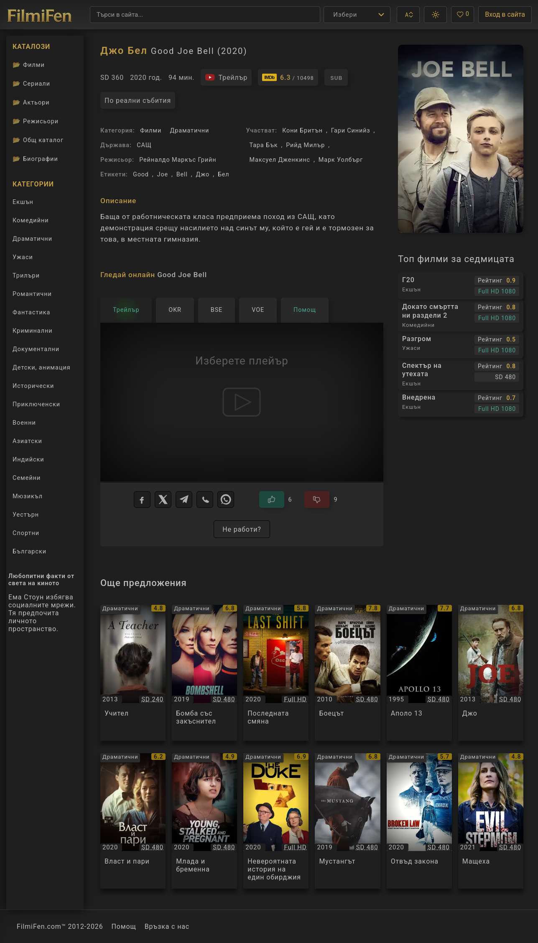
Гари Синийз (350, 130)
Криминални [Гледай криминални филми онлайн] (33, 330)
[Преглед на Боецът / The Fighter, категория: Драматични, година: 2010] (347, 672)
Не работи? (241, 529)
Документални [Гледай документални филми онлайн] (36, 349)
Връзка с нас (167, 926)
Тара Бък (263, 145)
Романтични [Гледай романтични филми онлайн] (32, 294)
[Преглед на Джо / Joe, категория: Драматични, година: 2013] (490, 672)
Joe (162, 174)
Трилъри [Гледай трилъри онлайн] (26, 277)
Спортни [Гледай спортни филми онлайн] (26, 533)
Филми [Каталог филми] (29, 65)
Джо (203, 174)
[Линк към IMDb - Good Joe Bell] (288, 77)
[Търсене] (205, 14)
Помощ (124, 926)
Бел (223, 174)
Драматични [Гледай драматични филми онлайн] (32, 238)
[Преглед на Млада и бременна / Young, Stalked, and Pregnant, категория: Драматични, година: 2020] (204, 821)
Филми (150, 130)
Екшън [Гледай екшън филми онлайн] (23, 202)
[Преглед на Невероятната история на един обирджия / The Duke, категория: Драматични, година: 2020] (276, 821)
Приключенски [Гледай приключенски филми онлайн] (36, 404)
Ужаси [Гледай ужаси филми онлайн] (23, 257)
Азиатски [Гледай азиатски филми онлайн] (27, 441)
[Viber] (204, 499)
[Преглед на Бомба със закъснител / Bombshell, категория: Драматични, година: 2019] (204, 672)
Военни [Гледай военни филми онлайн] (24, 422)
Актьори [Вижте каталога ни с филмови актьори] (31, 102)
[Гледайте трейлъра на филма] (226, 77)
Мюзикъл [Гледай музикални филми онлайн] (28, 496)
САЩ (144, 145)
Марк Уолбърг (341, 159)
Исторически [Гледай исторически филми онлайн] (33, 386)
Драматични (189, 130)
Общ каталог (38, 140)
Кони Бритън (302, 130)
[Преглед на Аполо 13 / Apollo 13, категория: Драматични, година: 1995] (419, 672)
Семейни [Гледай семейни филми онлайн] (27, 478)
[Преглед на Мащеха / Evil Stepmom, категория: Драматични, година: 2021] (490, 821)
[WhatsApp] (225, 499)
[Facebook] (142, 499)
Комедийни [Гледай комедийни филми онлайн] (31, 220)
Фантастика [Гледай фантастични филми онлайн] (31, 312)
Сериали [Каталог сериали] (31, 83)
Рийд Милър (305, 145)
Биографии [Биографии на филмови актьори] (35, 159)
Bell (182, 174)
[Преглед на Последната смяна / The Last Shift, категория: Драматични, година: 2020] (276, 672)
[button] (408, 14)
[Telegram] (184, 499)
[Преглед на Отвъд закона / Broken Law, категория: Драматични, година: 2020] (419, 821)
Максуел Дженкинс (279, 159)
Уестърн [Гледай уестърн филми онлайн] (26, 514)
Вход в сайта (505, 14)
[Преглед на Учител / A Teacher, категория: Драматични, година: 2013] (133, 672)
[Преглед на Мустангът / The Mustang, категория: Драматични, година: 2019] (347, 821)
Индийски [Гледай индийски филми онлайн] (28, 459)
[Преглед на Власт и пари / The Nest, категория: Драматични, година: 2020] (133, 821)
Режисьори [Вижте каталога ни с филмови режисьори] (36, 121)
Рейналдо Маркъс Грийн (177, 159)
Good (141, 174)
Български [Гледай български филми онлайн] (29, 551)
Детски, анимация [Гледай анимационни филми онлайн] (42, 367)
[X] (163, 499)
